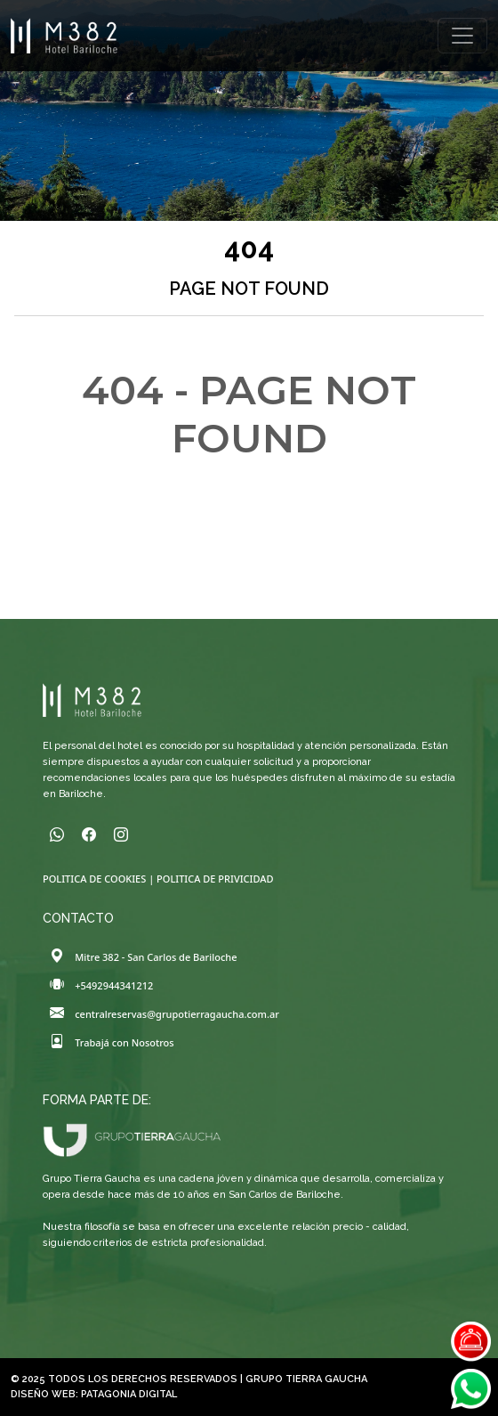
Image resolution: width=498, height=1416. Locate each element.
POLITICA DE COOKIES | (100, 878)
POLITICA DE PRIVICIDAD (215, 878)
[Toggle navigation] (462, 35)
